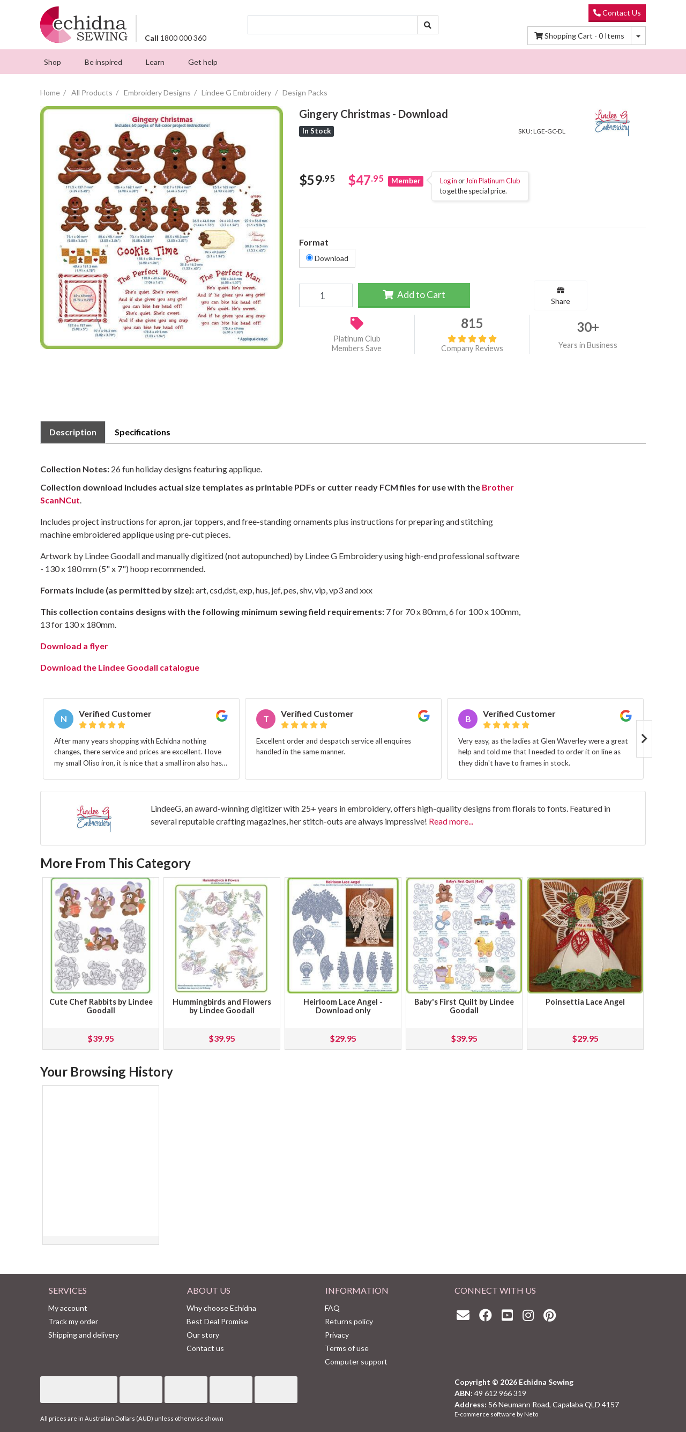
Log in (448, 180)
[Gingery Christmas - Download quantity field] (325, 295)
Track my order (73, 1321)
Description (72, 432)
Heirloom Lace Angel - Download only (343, 1006)
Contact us (205, 1348)
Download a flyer (74, 646)
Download (327, 258)
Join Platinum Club (493, 180)
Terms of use (347, 1348)
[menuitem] (52, 61)
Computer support (356, 1361)
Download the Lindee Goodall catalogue (120, 667)
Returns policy (349, 1321)
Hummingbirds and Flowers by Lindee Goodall (222, 1006)
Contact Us (617, 12)
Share (560, 296)
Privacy (337, 1334)
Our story (203, 1334)
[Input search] (333, 25)
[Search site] (427, 25)
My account (67, 1307)
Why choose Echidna (221, 1307)
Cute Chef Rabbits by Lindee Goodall (101, 1006)
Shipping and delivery (83, 1334)
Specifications (142, 432)
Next (644, 739)
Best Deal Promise (217, 1321)
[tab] (73, 432)
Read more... (451, 821)
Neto (531, 1414)
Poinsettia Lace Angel (585, 1001)
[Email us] (466, 1315)
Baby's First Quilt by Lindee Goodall (464, 1006)
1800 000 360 (175, 37)
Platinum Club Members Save (357, 343)
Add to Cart (414, 294)
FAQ (332, 1307)
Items (579, 35)
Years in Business (587, 345)
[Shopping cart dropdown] (638, 35)
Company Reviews (472, 343)
